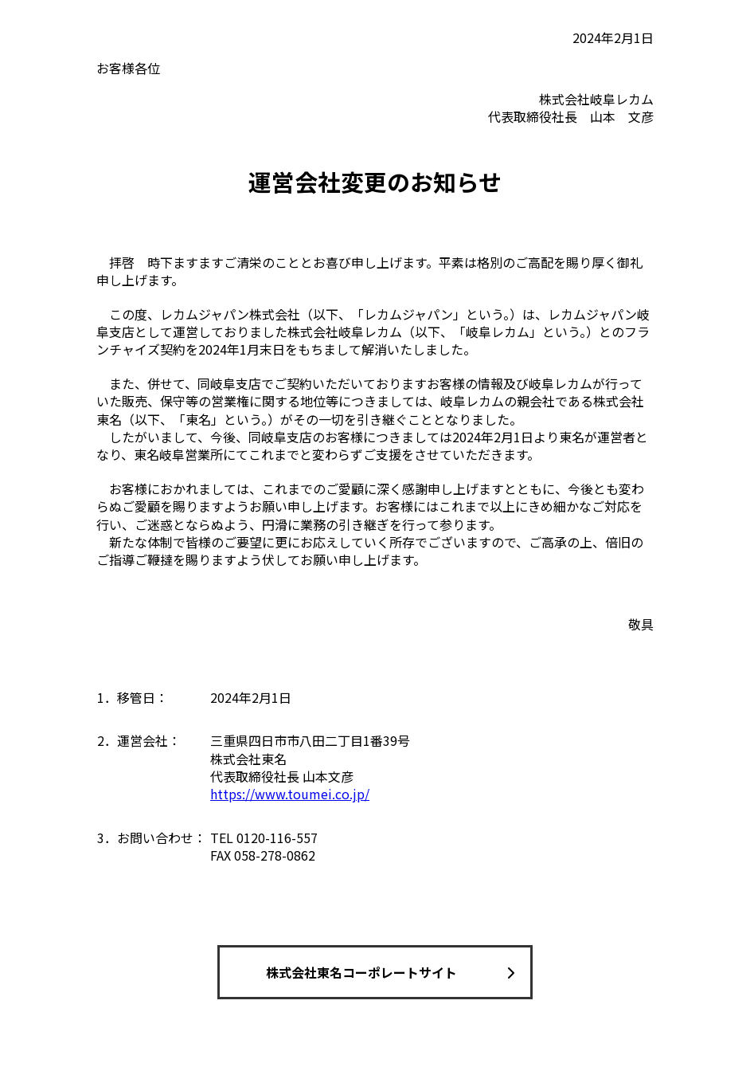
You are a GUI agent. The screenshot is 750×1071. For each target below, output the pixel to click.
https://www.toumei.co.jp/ (289, 793)
